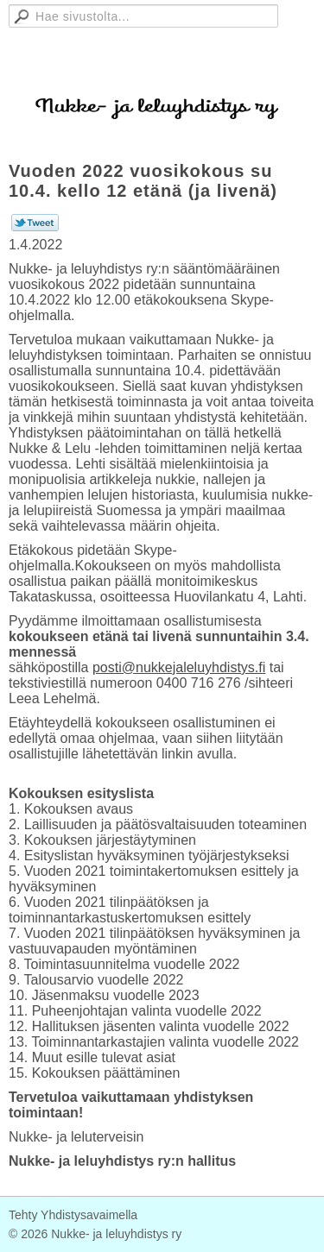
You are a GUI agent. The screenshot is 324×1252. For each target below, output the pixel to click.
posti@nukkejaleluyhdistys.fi (178, 667)
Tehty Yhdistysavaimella (73, 1215)
